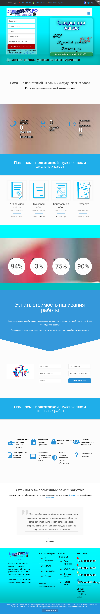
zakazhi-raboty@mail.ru (57, 3)
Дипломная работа (17, 205)
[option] (50, 525)
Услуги (48, 566)
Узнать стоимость (21, 47)
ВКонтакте (50, 498)
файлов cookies (49, 606)
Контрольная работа (61, 205)
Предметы (50, 571)
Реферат (83, 204)
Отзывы (72, 495)
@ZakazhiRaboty (88, 582)
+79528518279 (86, 567)
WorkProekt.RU (70, 569)
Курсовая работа (39, 205)
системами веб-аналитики (77, 606)
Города (48, 576)
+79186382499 (26, 3)
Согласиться (50, 610)
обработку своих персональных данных (22, 53)
